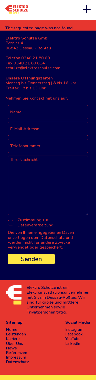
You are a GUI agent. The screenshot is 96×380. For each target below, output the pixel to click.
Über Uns (14, 343)
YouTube (73, 338)
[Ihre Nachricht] (48, 185)
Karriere (13, 338)
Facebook (74, 334)
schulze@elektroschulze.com (33, 68)
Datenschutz (17, 362)
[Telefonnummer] (48, 146)
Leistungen (16, 334)
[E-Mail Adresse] (48, 129)
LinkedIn (72, 343)
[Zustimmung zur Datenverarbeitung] (10, 222)
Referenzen (16, 352)
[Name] (48, 112)
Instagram (74, 329)
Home (11, 329)
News (11, 348)
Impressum (16, 357)
